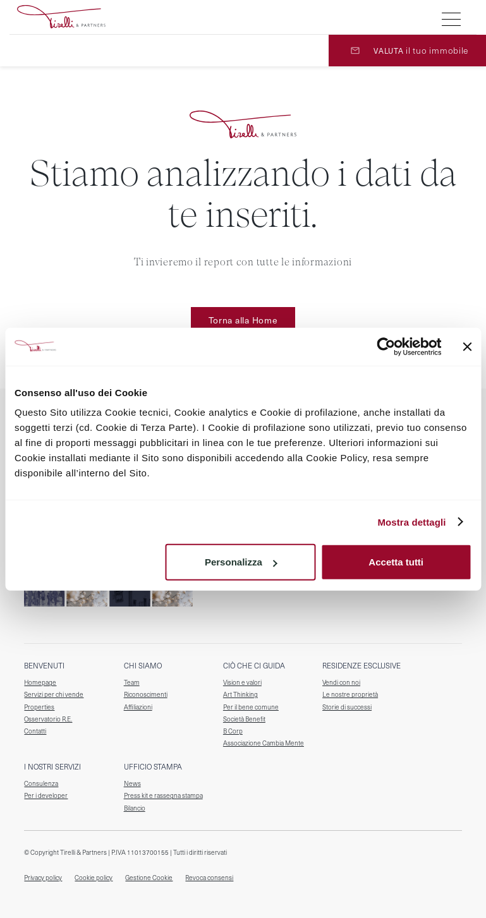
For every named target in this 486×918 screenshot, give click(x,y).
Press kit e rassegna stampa (163, 795)
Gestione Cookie (149, 877)
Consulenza (41, 783)
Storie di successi (347, 707)
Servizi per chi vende (53, 694)
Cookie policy (93, 877)
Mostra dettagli (411, 521)
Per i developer (46, 795)
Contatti (35, 731)
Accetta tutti (395, 562)
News (132, 783)
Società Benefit (244, 719)
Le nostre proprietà (350, 694)
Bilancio (134, 808)
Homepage (40, 682)
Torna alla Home (243, 320)
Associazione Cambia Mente (263, 743)
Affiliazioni (138, 707)
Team (132, 682)
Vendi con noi (341, 682)
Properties (39, 707)
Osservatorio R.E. (48, 719)
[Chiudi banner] (467, 346)
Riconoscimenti (145, 694)
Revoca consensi (209, 877)
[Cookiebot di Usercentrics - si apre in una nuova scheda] (386, 346)
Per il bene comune (251, 707)
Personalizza (241, 562)
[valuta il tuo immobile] (407, 50)
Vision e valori (242, 682)
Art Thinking (240, 694)
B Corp (233, 731)
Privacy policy (43, 877)
